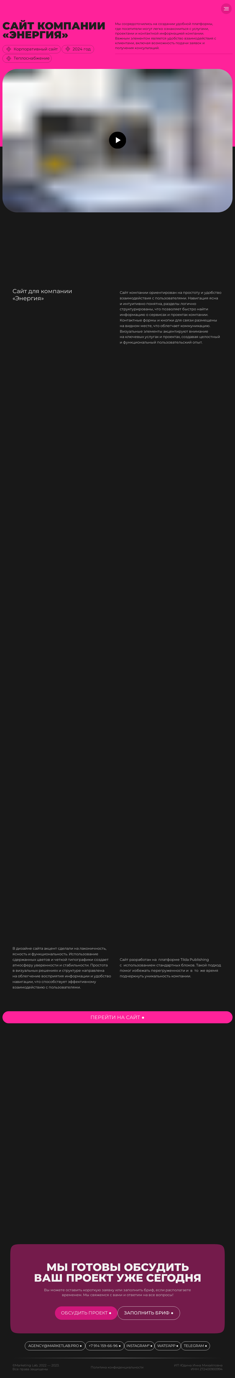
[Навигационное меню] (226, 8)
